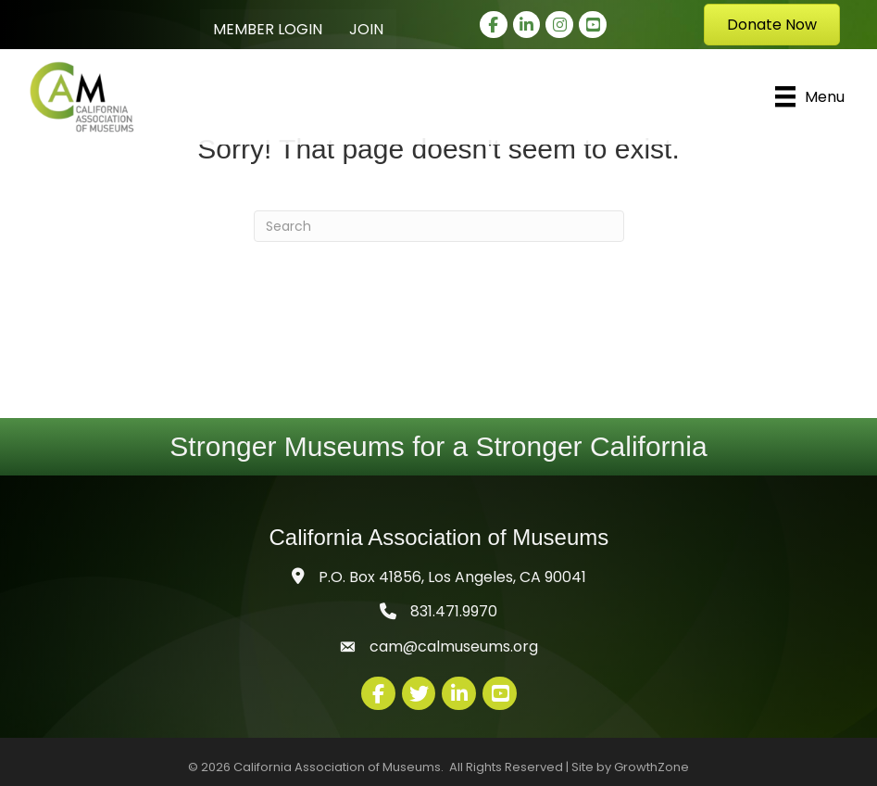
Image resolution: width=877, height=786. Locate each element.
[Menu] (809, 96)
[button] (772, 24)
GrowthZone (651, 767)
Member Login (267, 29)
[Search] (439, 226)
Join (366, 29)
